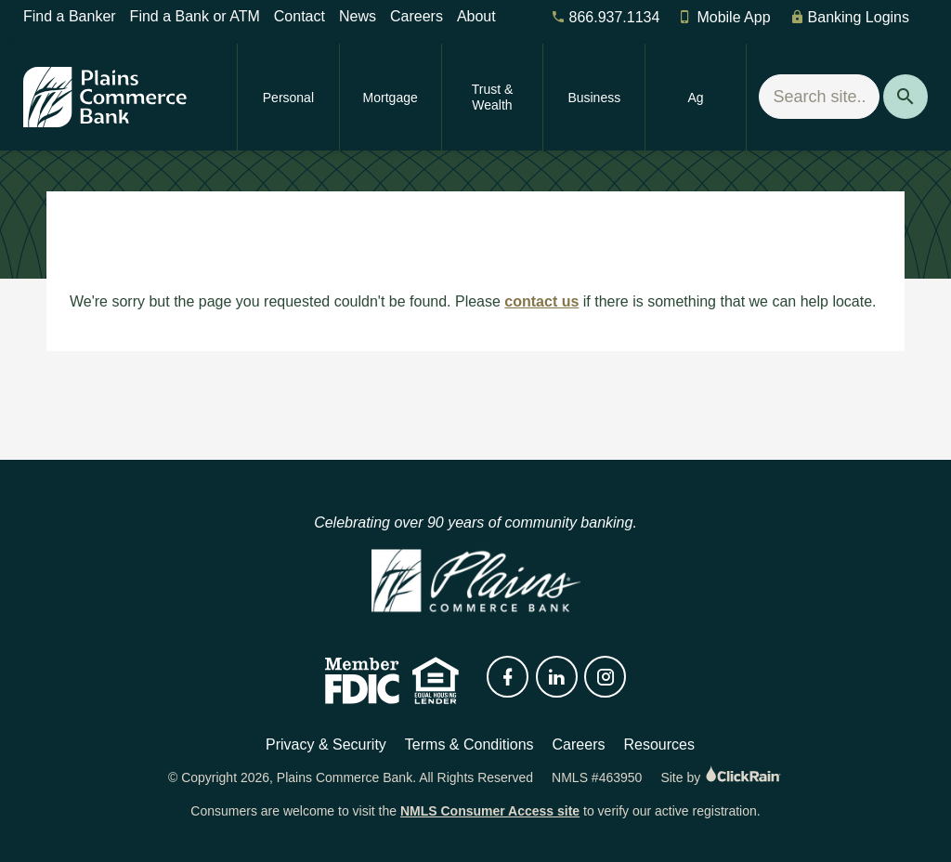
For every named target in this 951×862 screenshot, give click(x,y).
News (357, 16)
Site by (721, 777)
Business (593, 97)
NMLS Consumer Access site (490, 810)
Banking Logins (849, 17)
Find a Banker (69, 16)
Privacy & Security (326, 744)
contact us (541, 301)
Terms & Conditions (469, 744)
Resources (658, 744)
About (476, 16)
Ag (696, 97)
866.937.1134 (605, 17)
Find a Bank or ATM (195, 16)
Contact (299, 16)
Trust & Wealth (493, 97)
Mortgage (390, 97)
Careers (416, 16)
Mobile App (724, 17)
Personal (288, 97)
